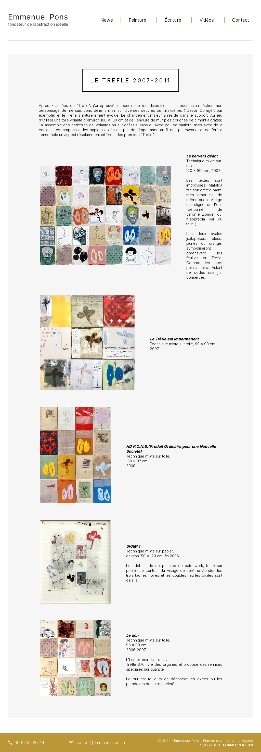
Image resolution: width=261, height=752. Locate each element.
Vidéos (207, 20)
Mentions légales (239, 740)
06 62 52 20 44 (26, 742)
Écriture (173, 20)
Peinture (137, 20)
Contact (240, 20)
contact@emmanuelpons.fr (97, 742)
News (106, 20)
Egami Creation (238, 745)
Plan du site (212, 740)
